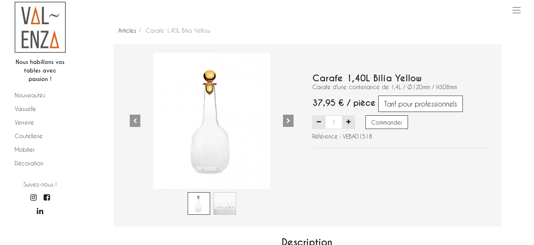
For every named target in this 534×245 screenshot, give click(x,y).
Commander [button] (386, 122)
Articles (127, 30)
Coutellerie (29, 136)
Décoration (29, 163)
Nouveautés (30, 95)
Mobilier (25, 149)
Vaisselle (25, 108)
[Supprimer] (319, 122)
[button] (135, 120)
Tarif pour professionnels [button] (420, 104)
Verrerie (24, 122)
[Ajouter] (348, 122)
